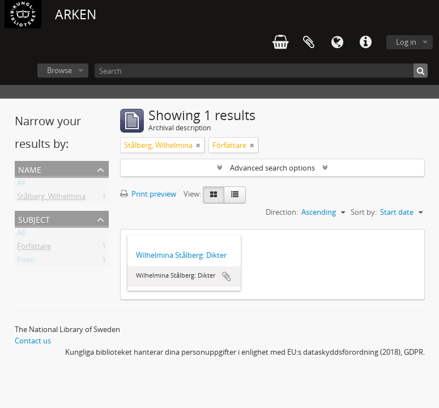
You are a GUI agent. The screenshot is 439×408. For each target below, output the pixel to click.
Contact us (33, 340)
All (21, 185)
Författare (34, 248)
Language (337, 42)
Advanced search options (272, 168)
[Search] (261, 70)
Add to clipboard (226, 276)
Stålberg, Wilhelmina (51, 198)
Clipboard (309, 42)
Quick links (365, 42)
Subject (34, 218)
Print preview (148, 194)
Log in (406, 42)
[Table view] (235, 194)
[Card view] (213, 194)
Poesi (26, 262)
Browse (59, 70)
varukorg (280, 42)
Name (29, 168)
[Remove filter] (198, 145)
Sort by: (364, 212)
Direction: (282, 212)
